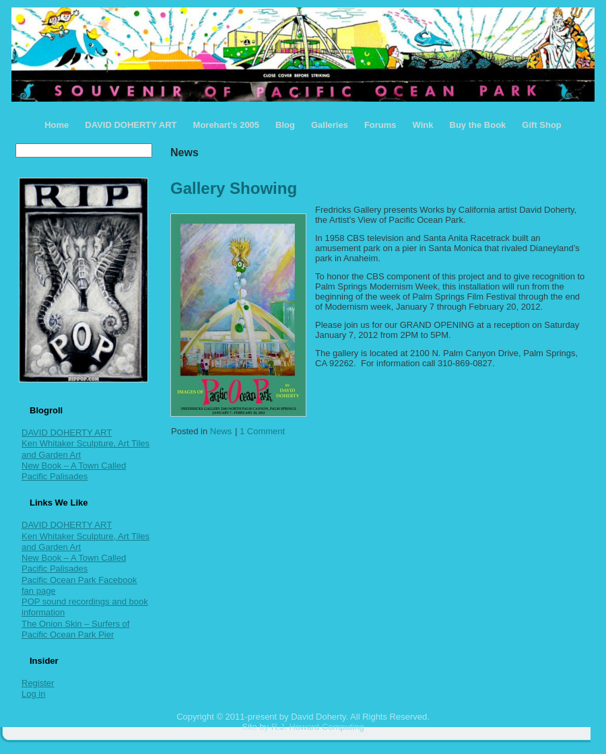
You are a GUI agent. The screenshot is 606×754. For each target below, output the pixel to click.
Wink (423, 125)
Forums (380, 125)
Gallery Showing (233, 188)
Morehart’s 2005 (226, 125)
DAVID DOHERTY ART (130, 125)
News (221, 431)
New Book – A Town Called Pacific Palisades (74, 470)
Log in (33, 694)
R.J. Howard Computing (317, 727)
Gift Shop (542, 125)
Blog (285, 125)
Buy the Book (478, 125)
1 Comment (262, 431)
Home (56, 125)
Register (38, 683)
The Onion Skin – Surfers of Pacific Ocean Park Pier (75, 629)
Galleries (329, 125)
